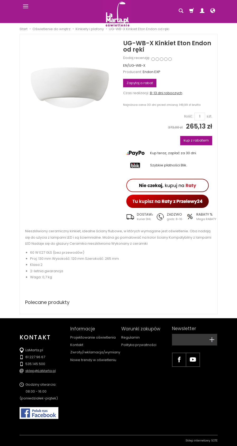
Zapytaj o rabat (140, 82)
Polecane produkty (47, 302)
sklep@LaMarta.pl (40, 370)
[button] (138, 217)
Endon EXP (151, 71)
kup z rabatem (196, 140)
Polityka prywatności (138, 344)
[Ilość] (199, 116)
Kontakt (76, 344)
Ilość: (188, 116)
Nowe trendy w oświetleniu (93, 359)
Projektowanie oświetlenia (93, 337)
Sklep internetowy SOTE (201, 441)
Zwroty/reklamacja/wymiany (95, 352)
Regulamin (130, 337)
